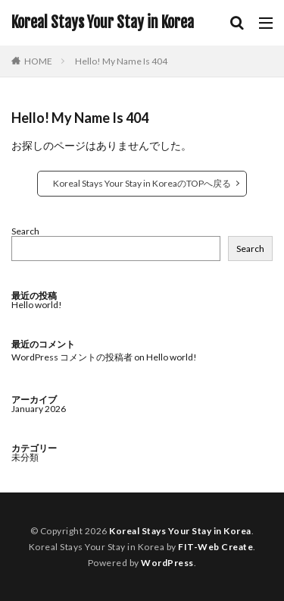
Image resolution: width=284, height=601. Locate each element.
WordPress (167, 562)
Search (25, 231)
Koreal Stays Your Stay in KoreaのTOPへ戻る (142, 183)
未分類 (25, 457)
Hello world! (36, 304)
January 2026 (38, 408)
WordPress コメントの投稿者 (72, 357)
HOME (38, 60)
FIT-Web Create (215, 546)
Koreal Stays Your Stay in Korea (102, 22)
